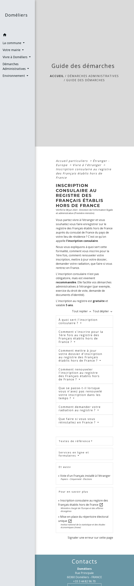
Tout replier (82, 311)
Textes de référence (74, 441)
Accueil (57, 76)
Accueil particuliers (72, 161)
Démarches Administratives (93, 76)
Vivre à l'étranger (87, 165)
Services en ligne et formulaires (74, 454)
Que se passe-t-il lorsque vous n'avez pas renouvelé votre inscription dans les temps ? (80, 393)
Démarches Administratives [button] (15, 66)
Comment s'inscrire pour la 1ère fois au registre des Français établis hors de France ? (81, 337)
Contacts (84, 561)
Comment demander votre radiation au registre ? (80, 408)
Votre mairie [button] (12, 50)
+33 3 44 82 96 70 (84, 581)
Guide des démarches (85, 80)
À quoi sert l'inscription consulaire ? (78, 321)
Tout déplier (103, 311)
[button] (17, 35)
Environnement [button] (14, 76)
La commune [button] (12, 43)
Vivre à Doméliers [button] (15, 57)
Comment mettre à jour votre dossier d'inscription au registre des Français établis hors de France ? (80, 356)
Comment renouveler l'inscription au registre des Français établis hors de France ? (79, 374)
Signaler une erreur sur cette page (90, 537)
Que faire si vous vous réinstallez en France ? (78, 420)
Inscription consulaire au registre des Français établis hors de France (83, 173)
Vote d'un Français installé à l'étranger (85, 476)
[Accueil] (17, 16)
